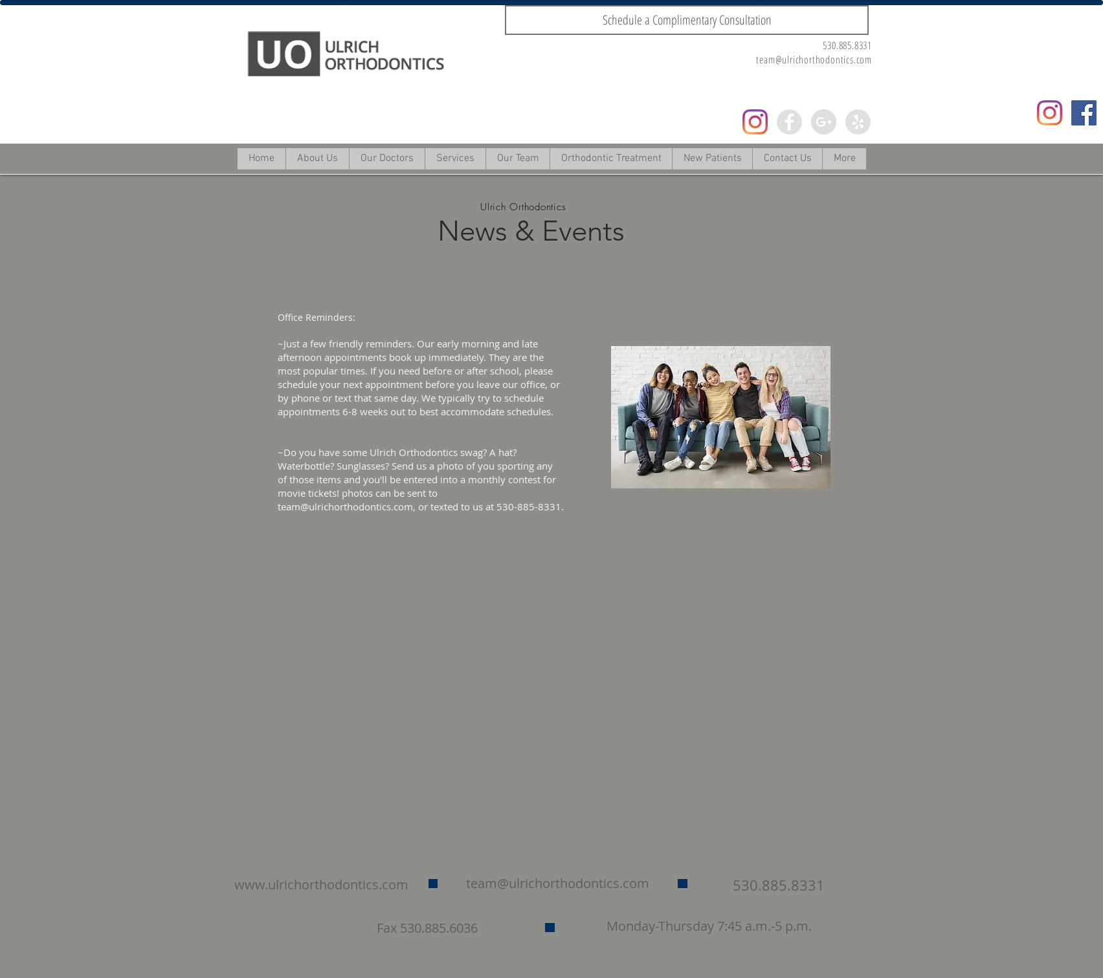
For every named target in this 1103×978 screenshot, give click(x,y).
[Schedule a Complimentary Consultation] (687, 20)
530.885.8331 (847, 45)
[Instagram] (755, 122)
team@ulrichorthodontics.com (814, 59)
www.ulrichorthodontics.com (321, 884)
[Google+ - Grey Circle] (823, 122)
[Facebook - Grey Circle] (789, 122)
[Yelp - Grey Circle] (858, 122)
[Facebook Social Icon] (1084, 112)
